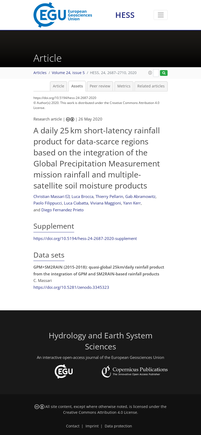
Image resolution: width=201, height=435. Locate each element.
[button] (150, 72)
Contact (72, 426)
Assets (77, 86)
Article (58, 86)
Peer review (100, 86)
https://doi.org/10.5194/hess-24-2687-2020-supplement (85, 238)
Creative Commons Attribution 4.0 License (100, 412)
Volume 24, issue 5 (68, 72)
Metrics (123, 86)
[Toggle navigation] (161, 15)
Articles (40, 72)
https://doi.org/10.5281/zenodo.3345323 (71, 287)
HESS (125, 14)
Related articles (151, 86)
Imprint (92, 426)
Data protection (118, 426)
